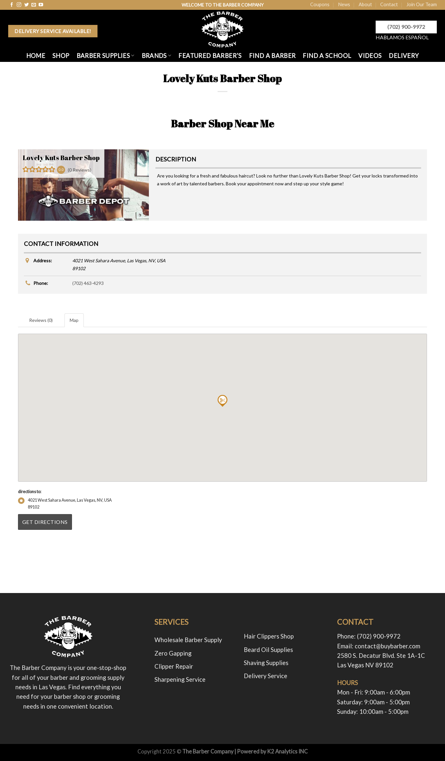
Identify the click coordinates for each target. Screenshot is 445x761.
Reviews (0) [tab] (41, 320)
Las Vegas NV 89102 (365, 665)
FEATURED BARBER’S (209, 55)
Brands (156, 55)
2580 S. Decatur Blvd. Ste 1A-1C (381, 655)
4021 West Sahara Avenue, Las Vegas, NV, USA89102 (65, 503)
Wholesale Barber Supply (188, 639)
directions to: (29, 491)
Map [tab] (74, 320)
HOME (35, 55)
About (365, 4)
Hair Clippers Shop (269, 636)
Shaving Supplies (266, 662)
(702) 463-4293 (88, 283)
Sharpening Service (179, 679)
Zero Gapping (172, 653)
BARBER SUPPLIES (105, 55)
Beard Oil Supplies (268, 649)
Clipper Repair (173, 666)
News (344, 4)
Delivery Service (265, 675)
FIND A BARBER (272, 55)
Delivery (404, 55)
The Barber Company (207, 751)
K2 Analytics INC (287, 751)
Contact (389, 4)
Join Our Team (421, 4)
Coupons (319, 4)
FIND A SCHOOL (327, 55)
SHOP (60, 55)
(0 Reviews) (79, 170)
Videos (370, 55)
